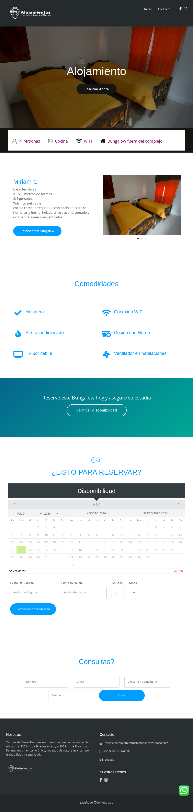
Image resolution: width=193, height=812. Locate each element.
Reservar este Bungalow (37, 231)
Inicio (147, 9)
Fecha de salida (71, 582)
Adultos (117, 582)
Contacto (164, 9)
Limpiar (178, 570)
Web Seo (107, 802)
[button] (138, 238)
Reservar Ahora (96, 89)
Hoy (96, 504)
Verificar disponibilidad (96, 410)
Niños (133, 582)
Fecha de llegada (22, 582)
